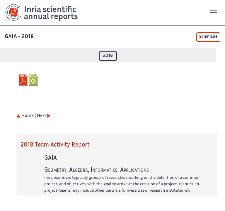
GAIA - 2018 (20, 36)
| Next (43, 116)
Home (25, 116)
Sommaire (208, 37)
